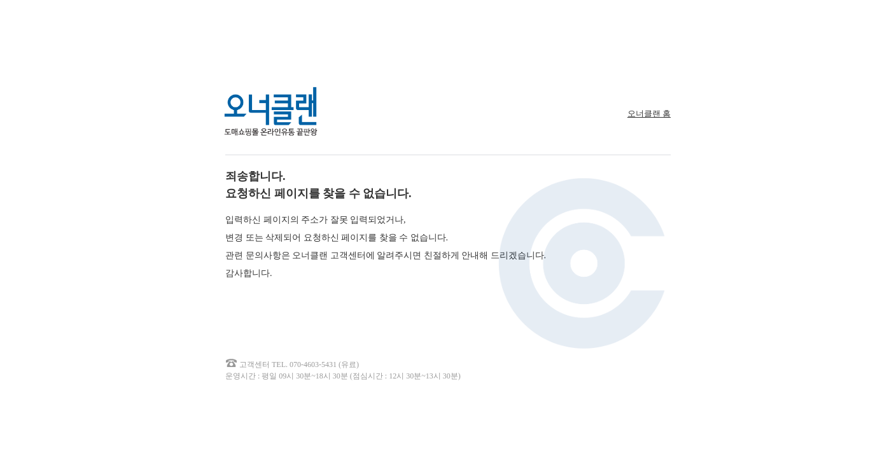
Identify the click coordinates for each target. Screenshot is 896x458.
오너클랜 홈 (649, 113)
